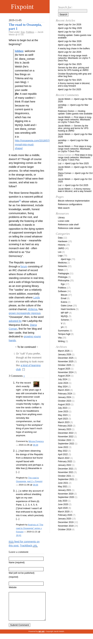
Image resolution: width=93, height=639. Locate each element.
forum (24, 266)
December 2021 (65, 468)
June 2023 (63, 411)
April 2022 (63, 454)
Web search (64, 208)
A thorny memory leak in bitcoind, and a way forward (74, 84)
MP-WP (64, 313)
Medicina (62, 262)
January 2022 (64, 465)
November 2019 (65, 526)
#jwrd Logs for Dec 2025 (70, 64)
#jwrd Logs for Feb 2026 (69, 45)
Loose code (63, 221)
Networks (62, 266)
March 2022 (63, 458)
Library (61, 217)
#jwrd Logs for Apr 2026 (69, 31)
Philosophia (63, 280)
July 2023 (62, 408)
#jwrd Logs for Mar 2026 (69, 41)
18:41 (18, 535)
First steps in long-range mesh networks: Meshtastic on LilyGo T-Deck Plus (74, 58)
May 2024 (63, 386)
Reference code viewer (69, 228)
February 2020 (65, 515)
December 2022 (65, 433)
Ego (23, 32)
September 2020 (66, 497)
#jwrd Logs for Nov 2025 (70, 80)
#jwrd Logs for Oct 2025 (69, 89)
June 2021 (63, 483)
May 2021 (63, 486)
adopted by (15, 321)
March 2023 (63, 422)
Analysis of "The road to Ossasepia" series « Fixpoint (29, 528)
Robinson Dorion (66, 111)
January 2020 (64, 518)
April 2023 (63, 418)
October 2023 (64, 401)
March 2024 (63, 390)
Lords (36, 297)
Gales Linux (66, 305)
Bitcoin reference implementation (74, 201)
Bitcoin (64, 295)
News (60, 270)
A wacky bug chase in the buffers (74, 48)
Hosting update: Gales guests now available (74, 36)
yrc (62, 327)
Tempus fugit (64, 334)
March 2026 (63, 351)
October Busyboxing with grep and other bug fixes (74, 75)
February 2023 (65, 425)
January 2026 (64, 354)
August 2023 (64, 404)
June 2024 (63, 383)
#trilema (32, 309)
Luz (59, 163)
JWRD (61, 248)
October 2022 (64, 440)
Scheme (65, 320)
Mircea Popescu (36, 441)
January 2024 (64, 397)
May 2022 (63, 451)
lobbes (19, 51)
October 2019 (64, 529)
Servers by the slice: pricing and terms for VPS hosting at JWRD (73, 68)
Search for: (65, 7)
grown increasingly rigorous (25, 313)
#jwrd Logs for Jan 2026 (69, 52)
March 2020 (63, 511)
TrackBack (28, 545)
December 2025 (65, 358)
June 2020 (63, 504)
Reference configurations (70, 204)
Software (62, 291)
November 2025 (65, 361)
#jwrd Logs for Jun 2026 (69, 24)
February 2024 (65, 393)
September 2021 (66, 479)
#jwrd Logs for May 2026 (70, 28)
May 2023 (63, 415)
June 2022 (63, 447)
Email (63, 298)
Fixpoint (22, 6)
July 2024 (62, 379)
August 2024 (64, 376)
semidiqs (62, 105)
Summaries (63, 330)
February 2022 (65, 461)
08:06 (35, 484)
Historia (61, 245)
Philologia (62, 277)
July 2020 (62, 501)
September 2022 (66, 443)
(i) (20, 200)
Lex (59, 252)
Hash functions (68, 309)
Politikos (30, 32)
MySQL (64, 316)
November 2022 (65, 436)
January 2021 (64, 490)
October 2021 (64, 476)
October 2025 (64, 365)
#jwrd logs (66, 259)
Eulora (64, 302)
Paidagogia (63, 273)
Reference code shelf (68, 224)
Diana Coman (64, 173)
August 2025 (64, 368)
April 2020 (63, 508)
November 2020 (65, 494)
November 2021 (65, 472)
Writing (61, 341)
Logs (60, 255)
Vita (60, 337)
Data (60, 238)
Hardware (62, 241)
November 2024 (65, 372)
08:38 (35, 445)
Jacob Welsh (64, 99)
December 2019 (65, 522)
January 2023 (64, 429)
